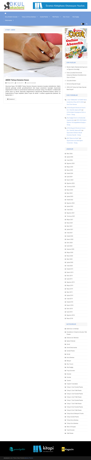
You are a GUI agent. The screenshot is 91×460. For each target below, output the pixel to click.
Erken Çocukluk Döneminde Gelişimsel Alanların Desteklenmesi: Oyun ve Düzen (77, 75)
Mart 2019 (69, 292)
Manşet (69, 360)
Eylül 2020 (69, 246)
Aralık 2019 (70, 269)
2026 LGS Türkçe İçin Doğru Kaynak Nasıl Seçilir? (76, 88)
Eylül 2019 (69, 279)
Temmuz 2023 (71, 186)
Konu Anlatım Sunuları (11, 17)
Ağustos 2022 (71, 203)
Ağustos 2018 (71, 315)
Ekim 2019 (70, 275)
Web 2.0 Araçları (71, 426)
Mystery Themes (29, 458)
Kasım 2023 (70, 180)
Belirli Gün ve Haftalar (73, 328)
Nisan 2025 (70, 170)
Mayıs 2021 (70, 219)
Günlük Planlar (44, 17)
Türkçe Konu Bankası (72, 420)
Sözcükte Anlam (71, 80)
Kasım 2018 (70, 305)
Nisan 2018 (70, 318)
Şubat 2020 (70, 262)
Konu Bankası (70, 357)
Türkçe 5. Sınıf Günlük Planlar (75, 387)
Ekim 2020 (70, 242)
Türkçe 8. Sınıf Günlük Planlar (75, 407)
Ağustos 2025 (71, 163)
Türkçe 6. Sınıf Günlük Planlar (75, 393)
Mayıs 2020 (70, 252)
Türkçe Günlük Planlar (73, 417)
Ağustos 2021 (71, 213)
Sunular (69, 377)
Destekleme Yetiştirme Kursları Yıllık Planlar (77, 333)
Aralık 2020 (70, 236)
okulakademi (20, 83)
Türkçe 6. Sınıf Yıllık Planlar (74, 397)
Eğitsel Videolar (71, 341)
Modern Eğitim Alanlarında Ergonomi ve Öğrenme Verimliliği (77, 68)
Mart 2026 (69, 153)
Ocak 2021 (70, 232)
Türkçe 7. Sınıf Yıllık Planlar (74, 403)
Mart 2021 (69, 226)
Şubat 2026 (70, 157)
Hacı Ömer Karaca (72, 104)
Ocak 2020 (70, 265)
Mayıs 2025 (70, 167)
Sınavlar (69, 374)
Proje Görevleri (71, 370)
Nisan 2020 (70, 256)
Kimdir (68, 354)
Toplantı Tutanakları (72, 384)
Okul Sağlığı (75, 17)
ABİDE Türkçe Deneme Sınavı (17, 80)
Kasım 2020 (70, 239)
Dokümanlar (8, 20)
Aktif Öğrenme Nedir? (73, 138)
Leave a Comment (31, 83)
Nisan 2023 (70, 190)
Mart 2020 (69, 259)
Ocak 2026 (70, 160)
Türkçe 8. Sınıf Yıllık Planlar (74, 410)
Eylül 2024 (69, 176)
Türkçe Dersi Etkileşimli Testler (75, 413)
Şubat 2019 (70, 295)
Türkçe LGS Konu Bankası (29, 17)
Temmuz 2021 (71, 216)
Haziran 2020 (70, 249)
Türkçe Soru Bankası (72, 423)
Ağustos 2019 (71, 282)
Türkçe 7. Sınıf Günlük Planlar (75, 400)
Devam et (10, 99)
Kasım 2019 (70, 272)
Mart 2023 (69, 193)
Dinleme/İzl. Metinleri (73, 337)
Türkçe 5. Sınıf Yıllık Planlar (74, 390)
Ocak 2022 (70, 209)
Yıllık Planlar (55, 17)
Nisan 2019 (70, 289)
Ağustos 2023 (71, 183)
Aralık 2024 (70, 173)
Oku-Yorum (66, 17)
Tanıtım (69, 380)
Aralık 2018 (70, 302)
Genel (68, 344)
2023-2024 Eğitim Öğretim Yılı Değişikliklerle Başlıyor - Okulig (76, 122)
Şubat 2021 (70, 229)
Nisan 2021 (70, 223)
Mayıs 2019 (70, 285)
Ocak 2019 (70, 298)
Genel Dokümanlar (72, 347)
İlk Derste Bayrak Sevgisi (73, 84)
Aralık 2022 (70, 199)
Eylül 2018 (69, 312)
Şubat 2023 (70, 196)
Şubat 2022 (70, 206)
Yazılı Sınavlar (71, 430)
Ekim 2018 (70, 308)
